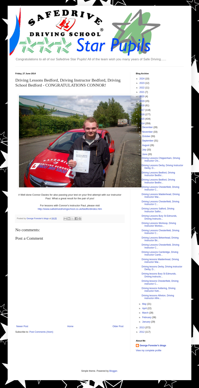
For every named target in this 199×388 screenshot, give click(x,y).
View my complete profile (148, 350)
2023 (142, 83)
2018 (142, 105)
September (148, 140)
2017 (142, 110)
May (144, 304)
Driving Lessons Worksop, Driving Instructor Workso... (159, 224)
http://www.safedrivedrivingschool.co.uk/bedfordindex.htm (70, 208)
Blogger (113, 371)
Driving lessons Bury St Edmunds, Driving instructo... (159, 275)
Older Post (118, 326)
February (147, 317)
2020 (142, 96)
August (146, 145)
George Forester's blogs (153, 345)
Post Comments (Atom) (41, 332)
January (146, 321)
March (145, 312)
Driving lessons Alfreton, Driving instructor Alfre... (158, 297)
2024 (142, 78)
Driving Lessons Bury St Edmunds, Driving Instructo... (159, 217)
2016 (142, 114)
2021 (142, 92)
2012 (142, 332)
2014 (142, 123)
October (146, 136)
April (144, 308)
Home (70, 326)
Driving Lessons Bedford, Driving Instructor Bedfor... (158, 174)
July (144, 149)
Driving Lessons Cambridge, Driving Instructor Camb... (160, 253)
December (147, 127)
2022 (142, 87)
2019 (142, 101)
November (147, 132)
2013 (142, 327)
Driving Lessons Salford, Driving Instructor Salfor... (158, 210)
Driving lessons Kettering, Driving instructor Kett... (158, 289)
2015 (142, 119)
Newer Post (22, 326)
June (145, 154)
